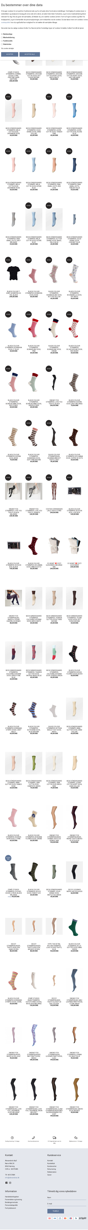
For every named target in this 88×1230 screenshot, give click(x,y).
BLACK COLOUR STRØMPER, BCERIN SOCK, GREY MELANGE (74, 402)
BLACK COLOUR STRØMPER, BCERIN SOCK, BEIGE (13, 456)
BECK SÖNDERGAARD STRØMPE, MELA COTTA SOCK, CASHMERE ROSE (13, 185)
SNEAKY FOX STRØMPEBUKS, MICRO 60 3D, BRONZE (74, 1109)
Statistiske (7, 44)
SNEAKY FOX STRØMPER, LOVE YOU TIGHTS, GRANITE (34, 510)
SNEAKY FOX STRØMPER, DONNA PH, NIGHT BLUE (74, 1054)
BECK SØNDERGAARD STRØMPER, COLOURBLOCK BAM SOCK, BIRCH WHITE (34, 618)
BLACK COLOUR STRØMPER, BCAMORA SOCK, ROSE (33, 293)
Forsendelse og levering (13, 1199)
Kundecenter (52, 1166)
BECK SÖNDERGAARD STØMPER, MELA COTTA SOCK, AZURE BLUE (34, 239)
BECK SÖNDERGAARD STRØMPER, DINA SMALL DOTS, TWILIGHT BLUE (74, 185)
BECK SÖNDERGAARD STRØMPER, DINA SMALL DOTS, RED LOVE (54, 185)
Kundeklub (51, 1163)
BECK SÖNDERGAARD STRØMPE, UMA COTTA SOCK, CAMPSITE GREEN (34, 783)
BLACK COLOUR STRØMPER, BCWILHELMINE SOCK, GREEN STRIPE (34, 402)
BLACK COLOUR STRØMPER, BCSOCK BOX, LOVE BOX (74, 510)
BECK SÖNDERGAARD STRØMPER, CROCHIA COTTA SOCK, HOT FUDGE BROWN (34, 74)
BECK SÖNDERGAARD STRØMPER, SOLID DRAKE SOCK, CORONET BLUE (74, 239)
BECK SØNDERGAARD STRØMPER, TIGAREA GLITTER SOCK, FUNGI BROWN (54, 618)
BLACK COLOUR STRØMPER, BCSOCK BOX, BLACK (13, 565)
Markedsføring (9, 37)
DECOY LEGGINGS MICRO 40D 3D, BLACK (74, 890)
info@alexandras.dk (12, 1178)
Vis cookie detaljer (7, 48)
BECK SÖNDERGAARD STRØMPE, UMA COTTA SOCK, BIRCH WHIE (54, 783)
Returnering (51, 1169)
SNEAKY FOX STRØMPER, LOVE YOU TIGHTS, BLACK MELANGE (13, 511)
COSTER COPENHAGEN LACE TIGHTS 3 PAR (54, 510)
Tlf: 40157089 (10, 1175)
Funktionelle (7, 41)
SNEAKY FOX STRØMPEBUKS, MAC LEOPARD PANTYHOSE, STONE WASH (74, 1000)
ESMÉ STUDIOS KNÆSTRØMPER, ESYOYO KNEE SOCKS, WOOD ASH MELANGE (34, 1000)
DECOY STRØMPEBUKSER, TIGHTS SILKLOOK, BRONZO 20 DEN (34, 946)
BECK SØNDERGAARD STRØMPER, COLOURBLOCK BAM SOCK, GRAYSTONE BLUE (13, 673)
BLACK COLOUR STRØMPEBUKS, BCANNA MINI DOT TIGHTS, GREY (54, 457)
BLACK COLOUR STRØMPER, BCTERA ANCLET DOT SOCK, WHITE (54, 729)
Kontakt (50, 1161)
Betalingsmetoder (11, 1202)
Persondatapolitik (11, 1205)
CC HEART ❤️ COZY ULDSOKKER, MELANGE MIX (54, 565)
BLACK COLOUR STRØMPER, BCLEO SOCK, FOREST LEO (34, 891)
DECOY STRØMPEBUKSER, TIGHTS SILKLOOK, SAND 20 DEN (13, 946)
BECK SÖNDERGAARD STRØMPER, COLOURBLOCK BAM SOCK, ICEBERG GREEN (54, 672)
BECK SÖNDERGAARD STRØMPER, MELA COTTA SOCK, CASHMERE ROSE (13, 130)
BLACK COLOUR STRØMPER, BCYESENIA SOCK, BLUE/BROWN (33, 729)
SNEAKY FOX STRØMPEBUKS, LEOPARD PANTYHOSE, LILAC (54, 1055)
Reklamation (51, 1172)
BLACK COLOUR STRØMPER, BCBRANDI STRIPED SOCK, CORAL (13, 1000)
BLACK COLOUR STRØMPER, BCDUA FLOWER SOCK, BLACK (74, 672)
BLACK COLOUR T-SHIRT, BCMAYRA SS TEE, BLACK (13, 293)
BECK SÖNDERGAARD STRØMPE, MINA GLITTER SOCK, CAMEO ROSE (13, 783)
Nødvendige (7, 34)
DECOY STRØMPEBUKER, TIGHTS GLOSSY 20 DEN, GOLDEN (54, 1000)
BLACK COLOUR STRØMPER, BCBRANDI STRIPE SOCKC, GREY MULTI (13, 729)
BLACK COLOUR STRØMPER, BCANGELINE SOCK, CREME (54, 348)
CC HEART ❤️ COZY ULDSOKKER (74, 564)
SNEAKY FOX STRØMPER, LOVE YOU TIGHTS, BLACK (54, 402)
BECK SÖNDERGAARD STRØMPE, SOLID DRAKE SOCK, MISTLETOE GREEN (54, 892)
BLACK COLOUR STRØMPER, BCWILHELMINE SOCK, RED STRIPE (13, 402)
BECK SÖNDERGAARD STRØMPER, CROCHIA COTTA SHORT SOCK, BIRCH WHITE (54, 74)
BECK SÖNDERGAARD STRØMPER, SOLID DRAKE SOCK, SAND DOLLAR (34, 130)
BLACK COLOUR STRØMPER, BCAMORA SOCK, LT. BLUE (13, 347)
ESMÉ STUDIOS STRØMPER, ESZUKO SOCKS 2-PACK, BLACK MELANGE (13, 892)
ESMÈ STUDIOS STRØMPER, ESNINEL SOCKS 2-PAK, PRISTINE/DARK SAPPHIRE (13, 75)
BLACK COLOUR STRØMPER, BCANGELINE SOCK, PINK (34, 348)
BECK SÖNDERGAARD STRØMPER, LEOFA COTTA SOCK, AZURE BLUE (74, 130)
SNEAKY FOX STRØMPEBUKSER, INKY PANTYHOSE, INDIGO (34, 1055)
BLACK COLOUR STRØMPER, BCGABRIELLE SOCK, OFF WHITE (74, 294)
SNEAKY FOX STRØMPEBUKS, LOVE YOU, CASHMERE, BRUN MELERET (33, 1109)
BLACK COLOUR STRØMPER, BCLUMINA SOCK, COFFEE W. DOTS (74, 456)
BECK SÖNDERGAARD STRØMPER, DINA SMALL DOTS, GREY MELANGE (13, 239)
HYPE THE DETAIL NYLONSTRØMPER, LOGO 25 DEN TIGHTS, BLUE (54, 946)
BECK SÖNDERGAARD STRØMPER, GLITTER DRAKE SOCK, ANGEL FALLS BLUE (54, 239)
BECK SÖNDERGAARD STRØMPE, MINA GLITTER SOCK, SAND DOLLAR (74, 729)
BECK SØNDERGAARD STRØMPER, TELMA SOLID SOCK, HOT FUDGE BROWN (74, 618)
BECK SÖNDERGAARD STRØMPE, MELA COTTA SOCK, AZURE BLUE (34, 185)
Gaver (49, 1175)
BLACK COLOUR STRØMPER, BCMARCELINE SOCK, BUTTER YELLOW (54, 294)
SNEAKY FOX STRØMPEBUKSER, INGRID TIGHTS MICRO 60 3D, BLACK (74, 837)
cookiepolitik (5, 22)
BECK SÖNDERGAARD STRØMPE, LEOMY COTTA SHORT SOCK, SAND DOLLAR (74, 783)
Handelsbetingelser (12, 1197)
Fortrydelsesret (10, 1208)
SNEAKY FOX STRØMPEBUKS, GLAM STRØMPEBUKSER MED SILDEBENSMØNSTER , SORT (54, 1110)
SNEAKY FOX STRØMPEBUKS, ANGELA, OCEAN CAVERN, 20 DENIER (14, 618)
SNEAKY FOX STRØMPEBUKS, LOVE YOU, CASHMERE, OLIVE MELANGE (14, 1109)
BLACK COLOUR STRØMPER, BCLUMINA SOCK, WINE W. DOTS (33, 565)
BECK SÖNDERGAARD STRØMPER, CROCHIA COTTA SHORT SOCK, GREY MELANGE (74, 74)
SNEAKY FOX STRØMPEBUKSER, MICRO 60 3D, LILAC (14, 1054)
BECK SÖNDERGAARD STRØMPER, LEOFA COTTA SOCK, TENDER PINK (54, 130)
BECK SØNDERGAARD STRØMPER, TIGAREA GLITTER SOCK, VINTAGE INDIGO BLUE (34, 672)
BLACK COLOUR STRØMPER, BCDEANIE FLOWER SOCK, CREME (34, 837)
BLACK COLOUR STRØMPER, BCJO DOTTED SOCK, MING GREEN (74, 946)
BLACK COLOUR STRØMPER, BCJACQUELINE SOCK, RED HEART (74, 348)
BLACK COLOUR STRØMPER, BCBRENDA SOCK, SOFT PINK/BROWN (34, 457)
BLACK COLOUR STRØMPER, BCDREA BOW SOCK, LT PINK (13, 837)
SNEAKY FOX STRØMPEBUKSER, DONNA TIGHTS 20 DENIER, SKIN (54, 837)
